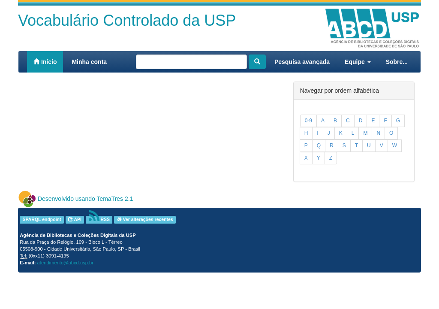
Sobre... (397, 61)
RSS (99, 219)
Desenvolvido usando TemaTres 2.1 (85, 198)
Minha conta (89, 61)
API (74, 219)
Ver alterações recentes (145, 219)
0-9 (308, 121)
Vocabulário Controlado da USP (127, 20)
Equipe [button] (358, 61)
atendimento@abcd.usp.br (65, 262)
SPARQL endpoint (41, 219)
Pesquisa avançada (302, 61)
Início (45, 61)
